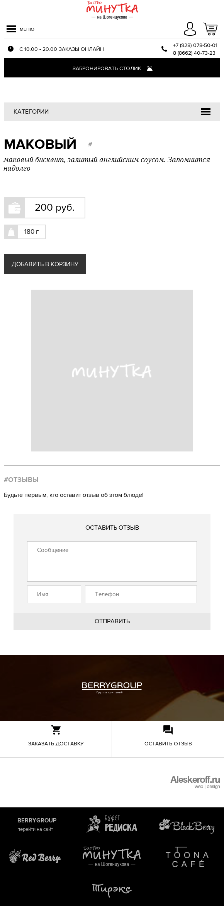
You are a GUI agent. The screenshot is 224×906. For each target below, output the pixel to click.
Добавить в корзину (45, 264)
